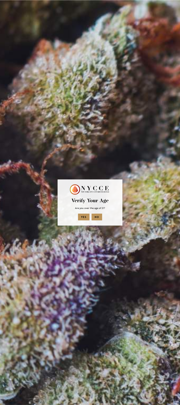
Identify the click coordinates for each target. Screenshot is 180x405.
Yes (83, 216)
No (97, 216)
